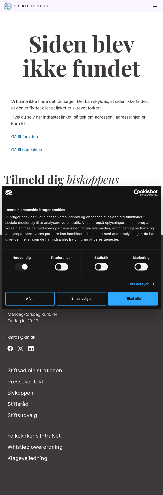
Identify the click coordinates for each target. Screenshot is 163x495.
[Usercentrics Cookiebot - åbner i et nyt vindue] (137, 192)
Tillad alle (133, 299)
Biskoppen (20, 393)
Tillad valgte (81, 299)
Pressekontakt (25, 381)
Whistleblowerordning (35, 447)
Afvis (30, 299)
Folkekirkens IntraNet (33, 436)
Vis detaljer (139, 284)
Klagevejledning (27, 458)
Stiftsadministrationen (34, 370)
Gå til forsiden (24, 136)
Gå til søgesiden (26, 149)
